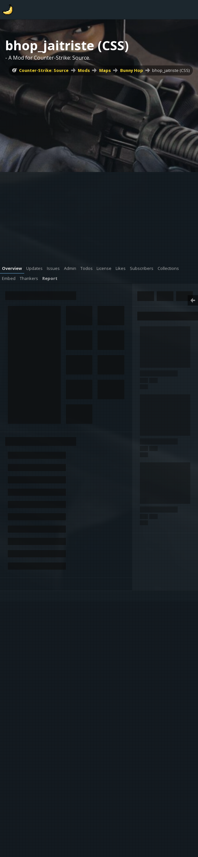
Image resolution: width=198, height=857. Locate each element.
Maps (105, 70)
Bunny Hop (131, 70)
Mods (84, 70)
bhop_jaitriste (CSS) (171, 70)
